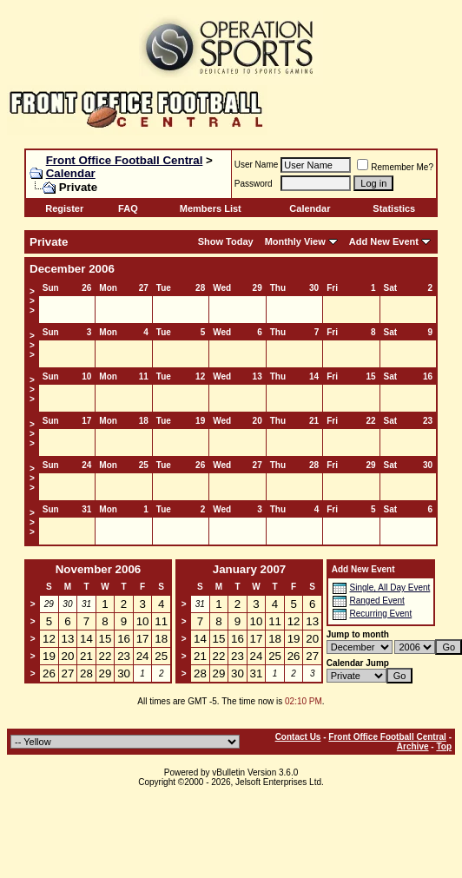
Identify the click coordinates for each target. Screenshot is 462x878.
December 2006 (72, 268)
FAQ (128, 208)
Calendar (71, 173)
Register (64, 208)
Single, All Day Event (389, 587)
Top (444, 746)
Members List (210, 208)
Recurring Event (380, 613)
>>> (32, 301)
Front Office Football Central (124, 160)
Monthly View (295, 241)
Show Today (226, 241)
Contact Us (298, 737)
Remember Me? (395, 167)
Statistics (394, 208)
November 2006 (99, 569)
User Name (256, 164)
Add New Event (384, 241)
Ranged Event (376, 600)
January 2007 (249, 569)
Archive (413, 746)
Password (253, 183)
